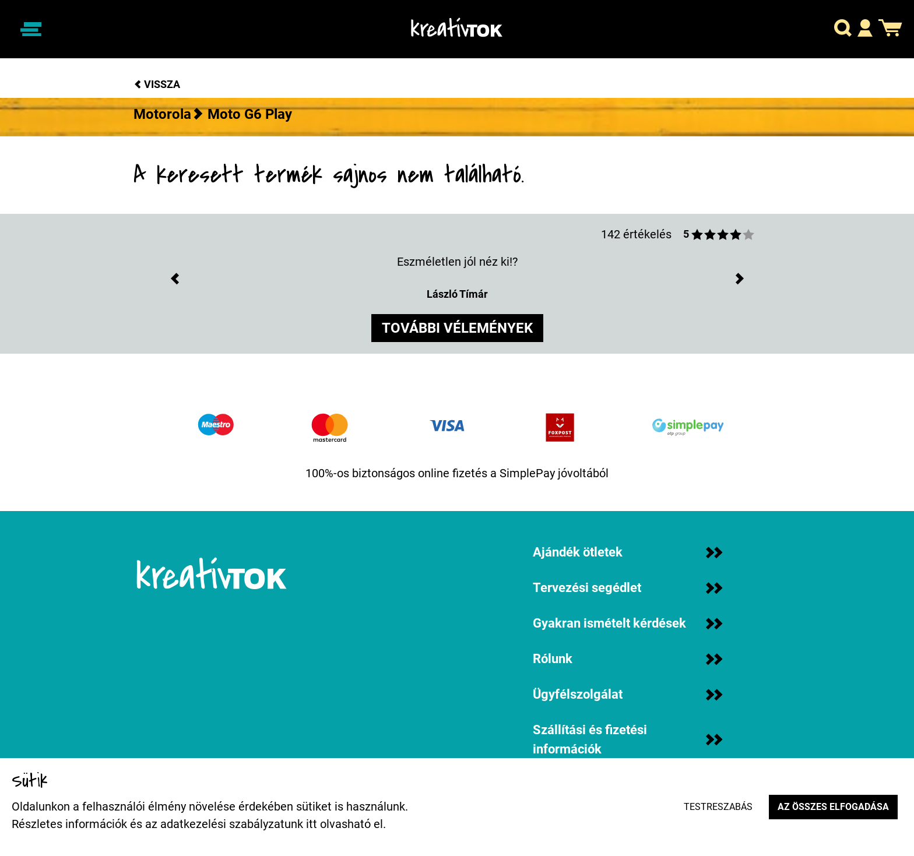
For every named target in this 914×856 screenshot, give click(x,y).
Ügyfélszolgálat (627, 694)
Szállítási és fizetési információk (627, 739)
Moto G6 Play (250, 114)
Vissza (156, 84)
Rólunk (627, 658)
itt (311, 824)
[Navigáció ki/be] (31, 29)
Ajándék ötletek (627, 552)
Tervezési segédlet (627, 587)
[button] (843, 29)
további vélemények (457, 328)
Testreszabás (718, 806)
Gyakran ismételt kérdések (627, 623)
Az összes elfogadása (833, 806)
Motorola (162, 114)
